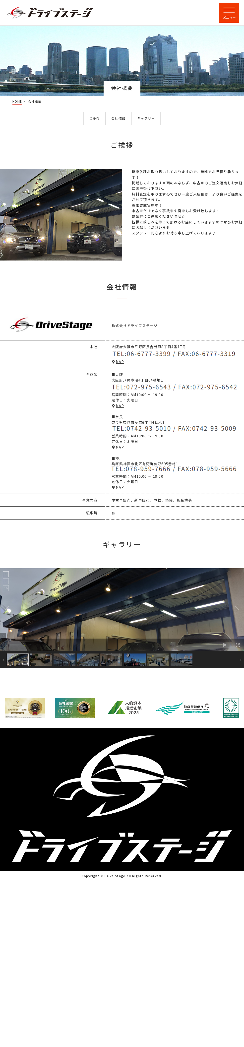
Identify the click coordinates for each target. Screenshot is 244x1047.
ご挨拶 (94, 118)
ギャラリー (146, 118)
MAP (120, 361)
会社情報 (118, 118)
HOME (17, 101)
